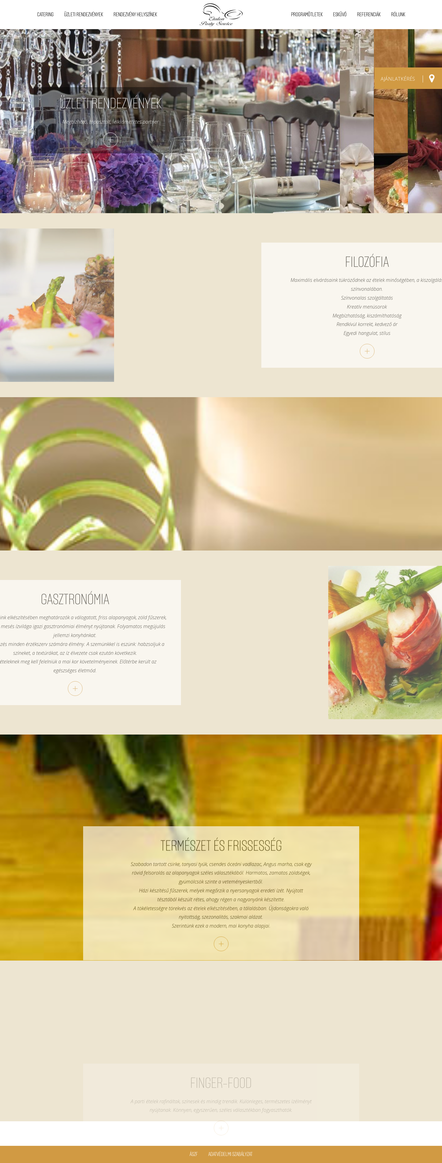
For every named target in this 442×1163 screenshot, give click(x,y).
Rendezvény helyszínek (135, 14)
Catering (45, 14)
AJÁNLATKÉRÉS (398, 78)
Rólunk (398, 14)
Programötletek (307, 14)
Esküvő (340, 14)
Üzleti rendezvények (83, 14)
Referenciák (369, 14)
